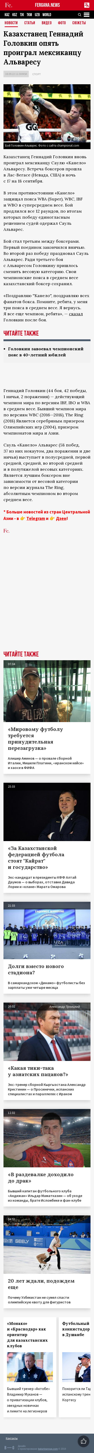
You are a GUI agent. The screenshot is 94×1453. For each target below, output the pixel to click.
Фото (62, 23)
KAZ (7, 14)
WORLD (46, 14)
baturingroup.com (48, 1449)
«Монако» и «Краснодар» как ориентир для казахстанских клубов (27, 1334)
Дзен (61, 518)
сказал (76, 313)
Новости (11, 23)
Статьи (29, 23)
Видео (47, 23)
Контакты (12, 1438)
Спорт (36, 74)
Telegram (35, 518)
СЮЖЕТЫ (79, 23)
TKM (29, 14)
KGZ (14, 14)
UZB (37, 14)
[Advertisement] (47, 599)
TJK (22, 14)
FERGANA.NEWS (47, 5)
